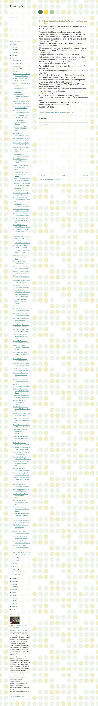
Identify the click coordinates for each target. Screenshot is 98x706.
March (15, 569)
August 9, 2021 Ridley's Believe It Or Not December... (19, 402)
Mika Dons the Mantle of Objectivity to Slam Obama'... (20, 431)
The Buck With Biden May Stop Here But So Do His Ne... (21, 220)
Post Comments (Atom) (53, 179)
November (16, 63)
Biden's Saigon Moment (19, 306)
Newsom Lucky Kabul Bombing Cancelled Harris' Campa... (21, 96)
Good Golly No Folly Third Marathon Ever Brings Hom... (20, 463)
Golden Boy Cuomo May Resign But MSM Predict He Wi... (21, 390)
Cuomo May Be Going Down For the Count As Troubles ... (21, 479)
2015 (13, 592)
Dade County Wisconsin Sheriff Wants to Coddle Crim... (20, 257)
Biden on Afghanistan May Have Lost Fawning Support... (20, 301)
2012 (13, 601)
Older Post (85, 175)
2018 (13, 584)
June (14, 560)
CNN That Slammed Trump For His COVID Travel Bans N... (21, 408)
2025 (13, 47)
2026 (13, 44)
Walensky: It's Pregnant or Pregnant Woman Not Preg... (20, 374)
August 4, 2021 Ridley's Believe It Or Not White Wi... (20, 502)
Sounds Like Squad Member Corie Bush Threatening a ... (21, 515)
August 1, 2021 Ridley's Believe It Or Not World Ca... (20, 547)
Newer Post (42, 175)
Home (63, 175)
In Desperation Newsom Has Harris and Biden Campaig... (21, 149)
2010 (13, 606)
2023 (13, 52)
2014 (13, 595)
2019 (13, 581)
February (16, 572)
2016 (13, 589)
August (15, 71)
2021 (13, 58)
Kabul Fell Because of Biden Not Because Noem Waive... (21, 320)
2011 (13, 603)
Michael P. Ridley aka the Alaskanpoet (19, 626)
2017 (13, 587)
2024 (13, 50)
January (15, 574)
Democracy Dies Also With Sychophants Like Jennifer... (20, 167)
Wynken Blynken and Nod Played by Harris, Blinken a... (21, 231)
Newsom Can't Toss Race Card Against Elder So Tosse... (20, 174)
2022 (13, 55)
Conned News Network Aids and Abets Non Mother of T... (21, 438)
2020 (13, 578)
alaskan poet (16, 6)
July (14, 558)
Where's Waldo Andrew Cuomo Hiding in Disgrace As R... (21, 508)
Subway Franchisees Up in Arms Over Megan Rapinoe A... (21, 420)
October (15, 66)
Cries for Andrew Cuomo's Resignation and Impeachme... (20, 526)
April (14, 566)
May (14, 563)
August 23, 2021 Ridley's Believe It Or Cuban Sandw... (20, 160)
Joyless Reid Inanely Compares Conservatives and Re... (21, 347)
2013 (13, 598)
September (16, 69)
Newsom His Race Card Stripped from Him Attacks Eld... (21, 354)
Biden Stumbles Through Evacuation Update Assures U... (21, 199)
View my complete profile (17, 696)
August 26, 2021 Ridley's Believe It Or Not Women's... (20, 90)
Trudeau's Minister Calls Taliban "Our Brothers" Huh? (20, 128)
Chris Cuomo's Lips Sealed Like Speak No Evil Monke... (20, 495)
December (16, 60)
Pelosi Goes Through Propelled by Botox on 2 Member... (20, 122)
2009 (13, 609)
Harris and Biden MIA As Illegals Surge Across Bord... (20, 336)
